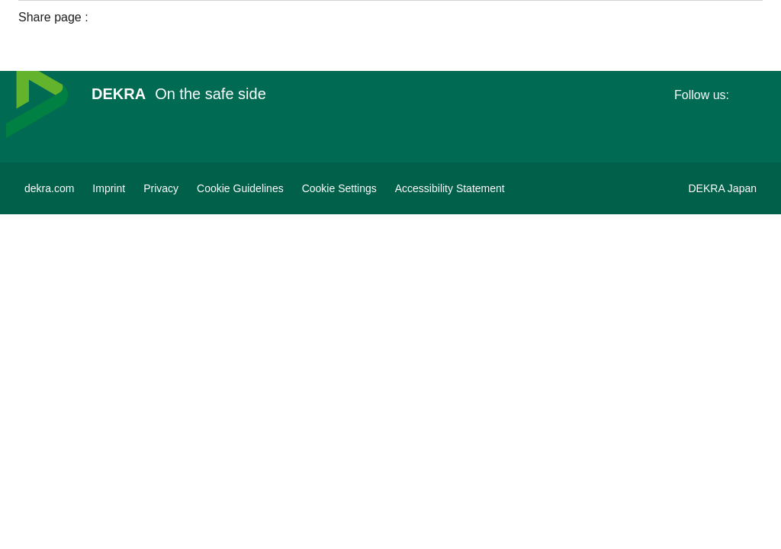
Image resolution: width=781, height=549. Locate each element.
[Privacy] (160, 188)
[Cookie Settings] (339, 188)
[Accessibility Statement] (450, 188)
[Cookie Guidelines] (240, 188)
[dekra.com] (49, 188)
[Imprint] (108, 188)
